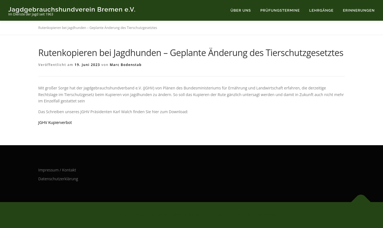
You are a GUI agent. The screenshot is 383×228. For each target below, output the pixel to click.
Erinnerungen (359, 10)
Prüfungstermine (280, 10)
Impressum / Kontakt (57, 170)
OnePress (221, 215)
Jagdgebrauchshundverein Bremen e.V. (72, 9)
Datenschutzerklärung (58, 178)
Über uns (241, 10)
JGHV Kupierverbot (55, 122)
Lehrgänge (321, 10)
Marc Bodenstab (126, 64)
